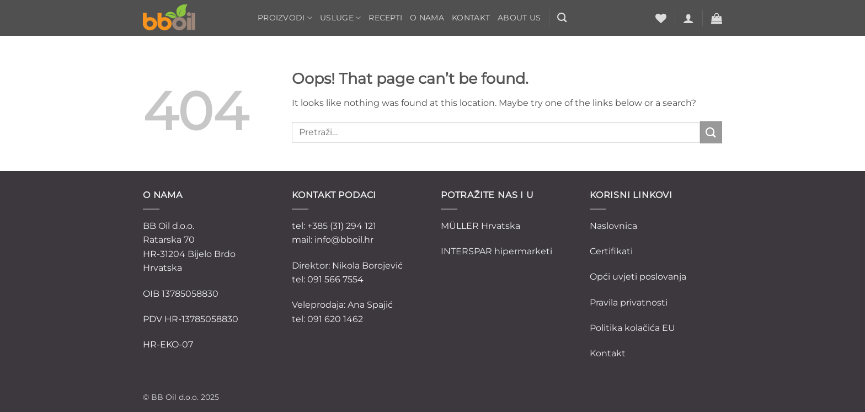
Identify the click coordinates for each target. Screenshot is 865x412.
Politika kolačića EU (632, 328)
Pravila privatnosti (629, 302)
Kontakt (471, 18)
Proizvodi (285, 18)
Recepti (385, 18)
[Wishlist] (660, 18)
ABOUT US (519, 18)
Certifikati (611, 251)
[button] (688, 18)
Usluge (340, 18)
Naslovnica (613, 226)
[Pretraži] (562, 18)
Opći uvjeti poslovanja (638, 276)
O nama (427, 18)
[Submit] (711, 132)
